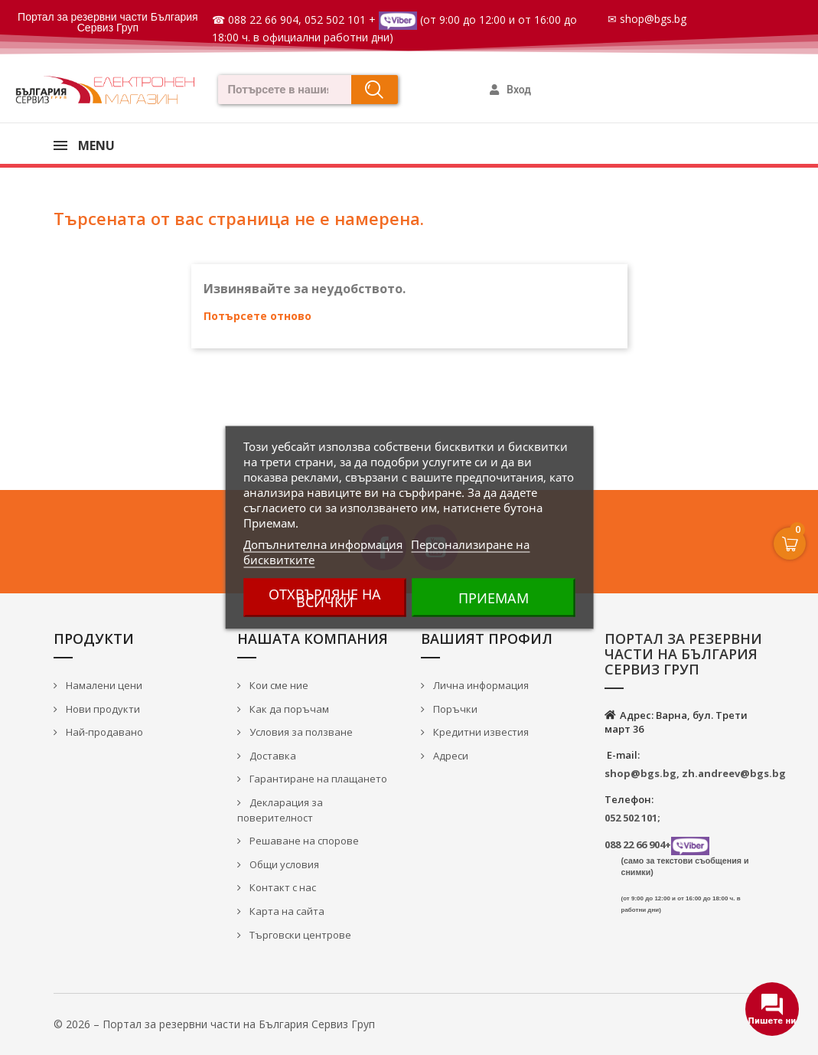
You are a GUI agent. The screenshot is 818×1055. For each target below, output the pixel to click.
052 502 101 (335, 19)
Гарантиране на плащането (317, 779)
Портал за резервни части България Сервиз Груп (108, 22)
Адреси (449, 756)
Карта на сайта (285, 911)
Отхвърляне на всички (325, 598)
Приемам (493, 598)
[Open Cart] (790, 544)
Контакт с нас (281, 887)
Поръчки (454, 709)
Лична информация (480, 685)
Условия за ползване (300, 732)
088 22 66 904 (263, 19)
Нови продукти (102, 709)
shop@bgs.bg (653, 18)
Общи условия (283, 864)
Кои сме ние (277, 685)
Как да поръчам (288, 709)
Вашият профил (486, 638)
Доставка (271, 756)
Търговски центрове (299, 935)
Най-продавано (103, 732)
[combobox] (279, 89)
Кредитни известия (480, 732)
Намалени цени (103, 685)
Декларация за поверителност (280, 810)
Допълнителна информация (322, 544)
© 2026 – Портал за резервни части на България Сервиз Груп (214, 1024)
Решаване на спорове (303, 841)
